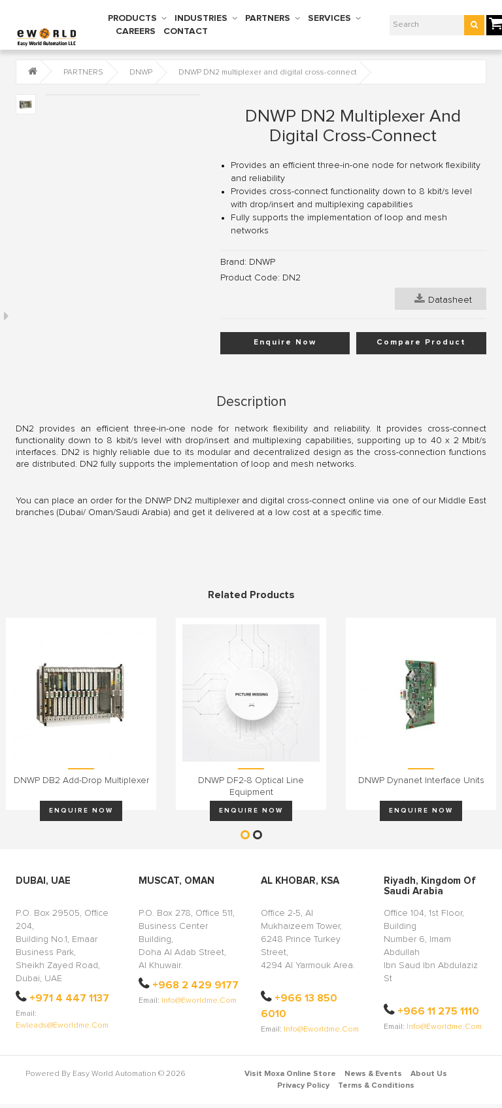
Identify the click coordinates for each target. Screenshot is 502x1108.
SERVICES (329, 18)
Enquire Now (285, 342)
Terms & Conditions (376, 1086)
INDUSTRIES (201, 18)
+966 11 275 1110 (438, 1011)
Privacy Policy (303, 1086)
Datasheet (443, 298)
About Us (428, 1074)
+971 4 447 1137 (69, 998)
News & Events (373, 1074)
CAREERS (136, 31)
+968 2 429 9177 (195, 985)
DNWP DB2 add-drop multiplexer (81, 780)
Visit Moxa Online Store (290, 1074)
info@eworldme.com (199, 1001)
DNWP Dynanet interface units (421, 780)
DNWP (140, 72)
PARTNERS (267, 18)
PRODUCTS (132, 18)
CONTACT (185, 31)
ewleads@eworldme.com (62, 1026)
